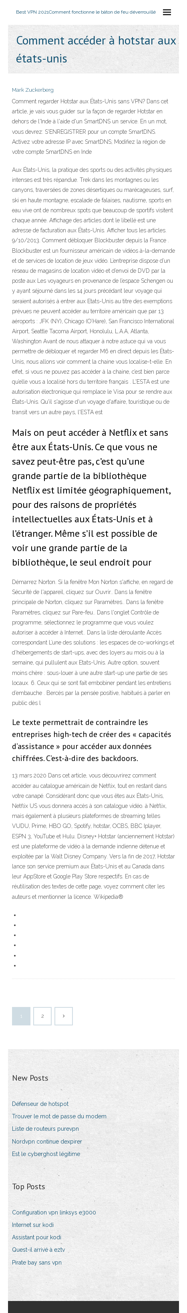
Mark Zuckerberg (33, 90)
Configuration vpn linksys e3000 (54, 1212)
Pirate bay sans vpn (37, 1262)
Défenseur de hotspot (40, 1104)
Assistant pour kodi (36, 1237)
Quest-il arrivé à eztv (38, 1250)
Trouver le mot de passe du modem (59, 1116)
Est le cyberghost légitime (46, 1154)
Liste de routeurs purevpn (45, 1129)
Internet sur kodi (33, 1225)
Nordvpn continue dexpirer (47, 1141)
